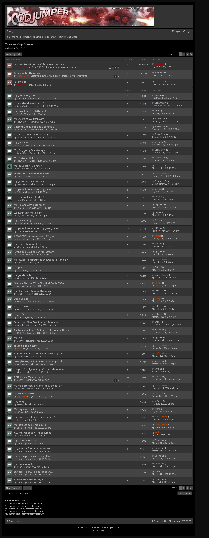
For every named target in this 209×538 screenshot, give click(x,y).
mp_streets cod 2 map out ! (30, 424)
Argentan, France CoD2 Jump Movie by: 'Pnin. (40, 353)
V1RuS (19, 114)
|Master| (21, 293)
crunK (19, 435)
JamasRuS (21, 325)
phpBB (89, 527)
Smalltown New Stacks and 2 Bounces (36, 322)
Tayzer (20, 215)
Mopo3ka (21, 176)
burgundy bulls (22, 275)
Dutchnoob (22, 98)
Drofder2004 (23, 75)
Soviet (20, 239)
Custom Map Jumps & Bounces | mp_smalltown (41, 330)
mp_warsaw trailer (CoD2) (29, 181)
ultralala (20, 247)
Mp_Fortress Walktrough (28, 158)
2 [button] (183, 54)
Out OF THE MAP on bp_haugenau (33, 471)
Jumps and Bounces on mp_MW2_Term (36, 228)
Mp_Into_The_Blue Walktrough (31, 134)
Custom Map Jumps (19, 44)
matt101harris (161, 275)
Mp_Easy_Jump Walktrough (29, 150)
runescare (21, 262)
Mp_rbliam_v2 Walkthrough (29, 204)
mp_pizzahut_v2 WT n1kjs (29, 95)
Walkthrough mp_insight (28, 212)
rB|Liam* (21, 207)
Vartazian (21, 145)
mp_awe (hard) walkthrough (30, 111)
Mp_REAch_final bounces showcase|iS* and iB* (41, 259)
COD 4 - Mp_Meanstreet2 (28, 376)
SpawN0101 (22, 121)
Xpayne (158, 95)
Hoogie (158, 282)
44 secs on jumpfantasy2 (28, 479)
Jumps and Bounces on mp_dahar (33, 189)
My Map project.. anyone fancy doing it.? (38, 385)
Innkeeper (159, 329)
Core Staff (20, 48)
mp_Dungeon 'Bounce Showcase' (33, 290)
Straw (19, 404)
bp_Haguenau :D (23, 463)
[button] (191, 54)
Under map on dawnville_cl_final (32, 456)
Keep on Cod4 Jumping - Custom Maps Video (39, 369)
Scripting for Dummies (27, 72)
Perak (19, 223)
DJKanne (20, 192)
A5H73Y (20, 168)
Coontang (21, 427)
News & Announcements (66, 67)
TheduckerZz (161, 181)
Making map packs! (25, 409)
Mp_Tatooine (21, 306)
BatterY (158, 267)
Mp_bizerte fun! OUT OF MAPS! (32, 448)
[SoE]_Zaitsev (161, 173)
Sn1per (158, 321)
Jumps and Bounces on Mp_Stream (34, 251)
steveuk (158, 189)
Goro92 (20, 200)
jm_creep (19, 401)
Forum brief (21, 81)
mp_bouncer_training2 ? (28, 165)
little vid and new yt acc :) (29, 103)
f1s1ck (20, 270)
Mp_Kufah (19, 314)
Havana (20, 184)
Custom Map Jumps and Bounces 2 (34, 126)
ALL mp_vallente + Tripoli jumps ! (33, 432)
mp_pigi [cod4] (22, 220)
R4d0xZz (21, 317)
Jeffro (19, 412)
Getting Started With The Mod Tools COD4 (39, 283)
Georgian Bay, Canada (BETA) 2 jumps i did (38, 361)
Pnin (19, 356)
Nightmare (22, 396)
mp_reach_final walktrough (29, 244)
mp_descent (21, 142)
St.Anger (158, 401)
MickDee (159, 376)
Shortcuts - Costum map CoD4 (31, 173)
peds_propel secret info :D (29, 197)
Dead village (21, 298)
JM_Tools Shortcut (24, 393)
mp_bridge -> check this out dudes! (34, 417)
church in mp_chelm (25, 345)
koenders (159, 72)
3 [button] (187, 54)
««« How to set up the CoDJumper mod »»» (39, 64)
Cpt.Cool (159, 393)
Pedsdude (21, 67)
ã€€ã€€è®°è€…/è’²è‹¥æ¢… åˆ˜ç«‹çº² (35, 236)
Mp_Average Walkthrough (29, 118)
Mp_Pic (18, 337)
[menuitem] (9, 31)
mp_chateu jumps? (25, 440)
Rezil (19, 348)
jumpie (18, 267)
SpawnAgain (22, 106)
